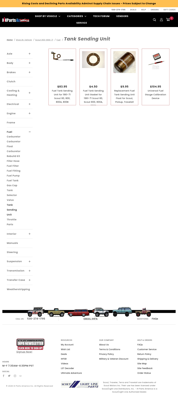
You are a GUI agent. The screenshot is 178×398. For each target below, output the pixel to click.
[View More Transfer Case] (30, 280)
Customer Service (146, 349)
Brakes (11, 72)
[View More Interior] (30, 234)
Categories (76, 16)
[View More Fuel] (30, 132)
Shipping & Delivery (147, 358)
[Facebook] (3, 376)
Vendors (122, 16)
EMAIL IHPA (91, 318)
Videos (64, 363)
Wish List (65, 349)
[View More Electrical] (30, 104)
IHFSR (64, 358)
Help (143, 9)
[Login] (161, 19)
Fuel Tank (13, 180)
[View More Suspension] (30, 261)
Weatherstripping (18, 289)
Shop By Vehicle (47, 16)
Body (10, 63)
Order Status (144, 373)
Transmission (15, 270)
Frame (11, 122)
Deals (133, 9)
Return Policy (144, 354)
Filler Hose (13, 161)
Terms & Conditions (109, 349)
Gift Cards (170, 9)
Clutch (11, 81)
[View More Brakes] (30, 72)
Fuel (9, 132)
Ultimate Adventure (71, 373)
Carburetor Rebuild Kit (14, 154)
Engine (11, 113)
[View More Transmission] (30, 271)
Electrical (13, 104)
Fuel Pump (13, 175)
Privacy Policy (106, 354)
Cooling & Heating (13, 93)
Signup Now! (30, 346)
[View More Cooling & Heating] (30, 93)
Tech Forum (101, 16)
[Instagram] (15, 376)
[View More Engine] (30, 113)
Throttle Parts (12, 222)
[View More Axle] (30, 54)
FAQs (155, 318)
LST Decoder (67, 368)
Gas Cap (12, 185)
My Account (67, 344)
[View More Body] (30, 63)
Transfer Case (16, 280)
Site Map (142, 363)
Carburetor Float (14, 144)
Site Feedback (144, 368)
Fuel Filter (13, 165)
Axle (9, 53)
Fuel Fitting (13, 170)
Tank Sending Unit (12, 209)
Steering (12, 252)
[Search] (154, 19)
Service (81, 23)
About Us (104, 344)
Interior (11, 234)
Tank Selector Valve (12, 195)
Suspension (14, 261)
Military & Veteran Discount (113, 358)
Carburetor (14, 136)
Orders (155, 9)
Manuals (12, 243)
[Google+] (21, 376)
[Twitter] (9, 376)
